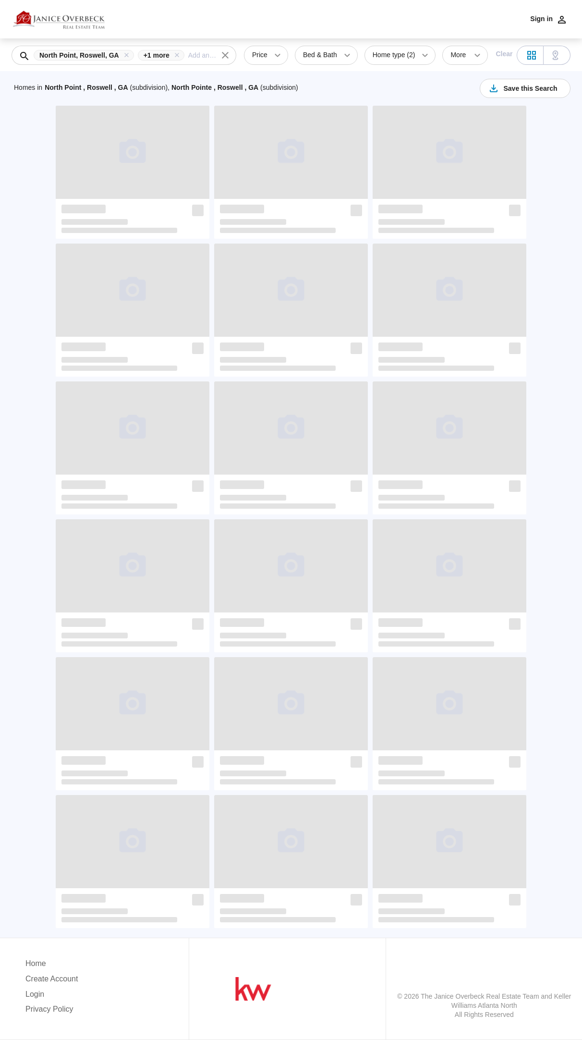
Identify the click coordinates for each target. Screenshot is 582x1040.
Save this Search (522, 88)
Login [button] (34, 994)
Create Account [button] (51, 979)
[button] (86, 55)
